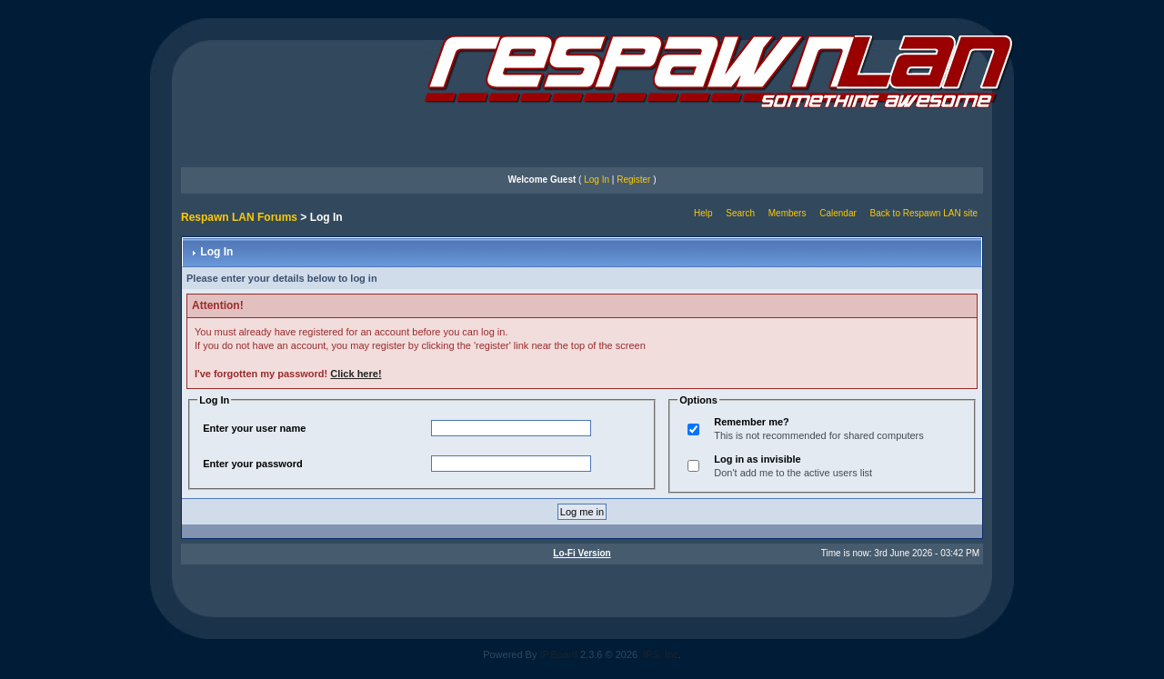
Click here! (355, 373)
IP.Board (558, 654)
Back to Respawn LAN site (924, 213)
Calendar (838, 213)
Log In (596, 180)
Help (703, 213)
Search (740, 213)
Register (633, 180)
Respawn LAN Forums (239, 217)
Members (787, 213)
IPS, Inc (660, 654)
